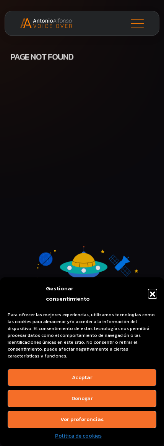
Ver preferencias (82, 419)
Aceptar (82, 378)
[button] (152, 293)
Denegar (82, 398)
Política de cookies (78, 436)
